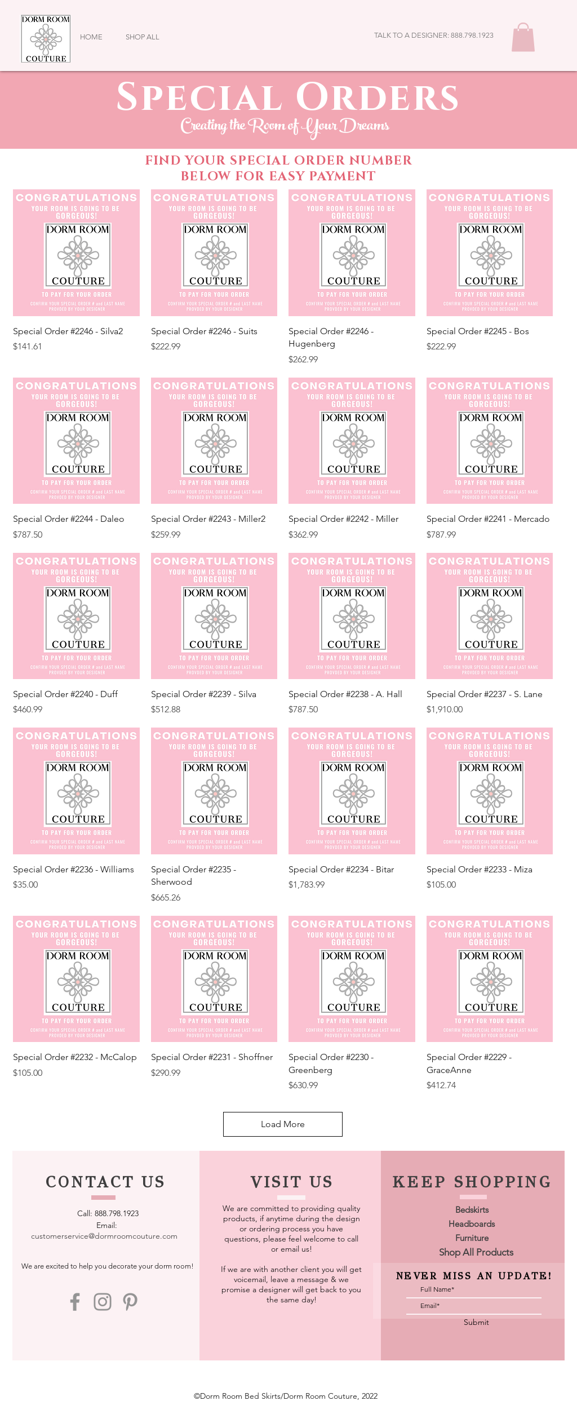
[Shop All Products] (476, 1253)
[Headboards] (472, 1224)
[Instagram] (102, 1302)
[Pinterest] (130, 1302)
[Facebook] (75, 1302)
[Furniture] (472, 1238)
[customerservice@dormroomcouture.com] (104, 1236)
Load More (283, 1124)
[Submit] (476, 1322)
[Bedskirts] (472, 1210)
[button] (523, 37)
